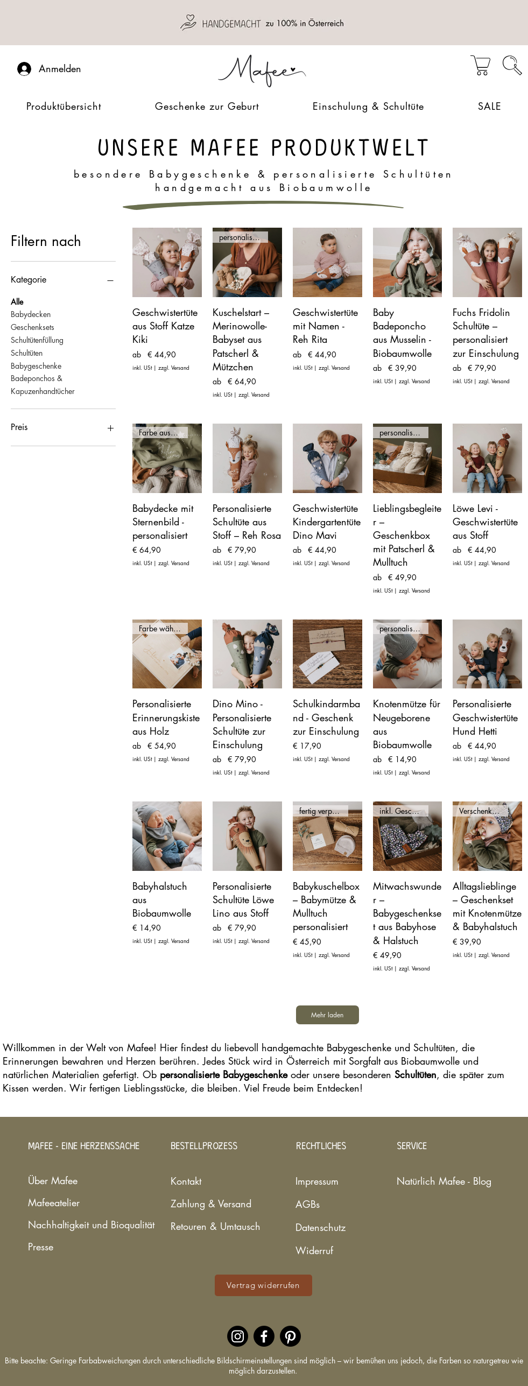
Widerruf (314, 1250)
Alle (17, 301)
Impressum (317, 1180)
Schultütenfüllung (37, 339)
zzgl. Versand (173, 367)
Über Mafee (53, 1180)
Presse (40, 1246)
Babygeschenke (36, 365)
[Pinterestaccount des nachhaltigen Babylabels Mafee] (290, 1336)
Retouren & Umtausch (209, 1226)
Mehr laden (327, 1014)
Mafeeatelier (54, 1202)
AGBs (307, 1204)
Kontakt (186, 1180)
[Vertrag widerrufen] (263, 1285)
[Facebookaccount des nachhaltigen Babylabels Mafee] (264, 1336)
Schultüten (27, 352)
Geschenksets (32, 326)
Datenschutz (320, 1227)
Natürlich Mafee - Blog (428, 1180)
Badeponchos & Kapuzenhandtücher (43, 384)
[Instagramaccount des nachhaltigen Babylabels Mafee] (237, 1336)
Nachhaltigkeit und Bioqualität (59, 1224)
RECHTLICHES (321, 1146)
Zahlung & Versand (209, 1203)
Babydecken (31, 313)
